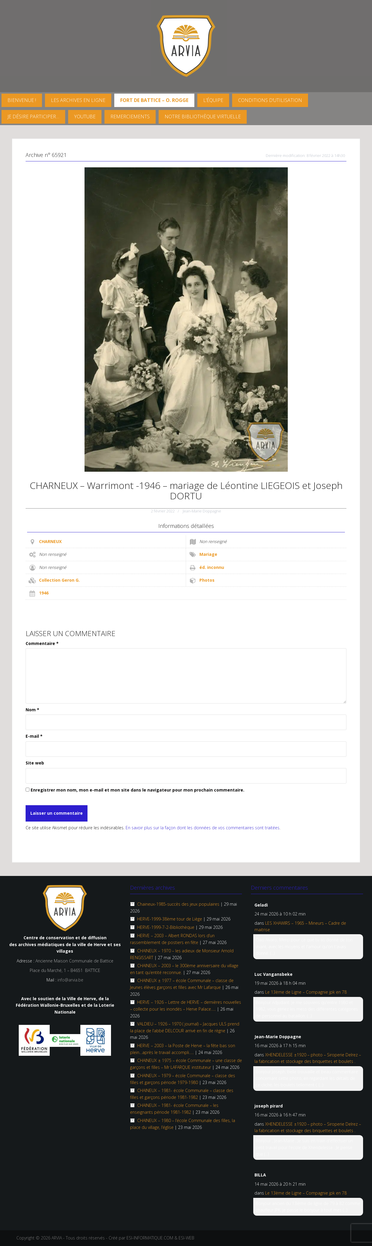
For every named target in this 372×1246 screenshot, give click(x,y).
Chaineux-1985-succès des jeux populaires (178, 904)
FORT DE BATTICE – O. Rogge (154, 100)
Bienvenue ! (21, 100)
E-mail (34, 736)
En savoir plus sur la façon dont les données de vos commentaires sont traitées (202, 827)
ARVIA (56, 1238)
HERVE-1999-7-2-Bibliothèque (165, 927)
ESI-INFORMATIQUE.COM (149, 1238)
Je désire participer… (33, 116)
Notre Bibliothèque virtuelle (203, 116)
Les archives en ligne (78, 100)
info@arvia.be (70, 980)
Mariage (208, 554)
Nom (32, 709)
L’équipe (213, 100)
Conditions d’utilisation (270, 100)
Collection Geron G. (59, 580)
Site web (35, 763)
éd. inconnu (211, 567)
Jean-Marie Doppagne (202, 511)
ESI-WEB (186, 1238)
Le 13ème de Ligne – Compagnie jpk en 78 (306, 992)
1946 (44, 593)
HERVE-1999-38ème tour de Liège (169, 919)
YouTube (85, 116)
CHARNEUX (50, 541)
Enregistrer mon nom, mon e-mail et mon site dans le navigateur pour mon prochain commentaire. (137, 790)
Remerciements (130, 116)
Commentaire (42, 643)
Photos (207, 580)
